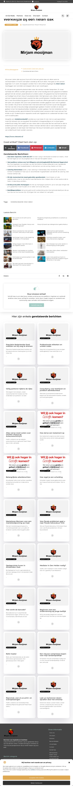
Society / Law (11, 29)
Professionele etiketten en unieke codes (51, 350)
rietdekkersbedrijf (21, 124)
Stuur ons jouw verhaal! (36, 298)
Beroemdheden (53, 746)
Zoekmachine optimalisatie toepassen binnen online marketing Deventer (57, 237)
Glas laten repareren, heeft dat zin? (19, 161)
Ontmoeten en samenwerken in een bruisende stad (24, 262)
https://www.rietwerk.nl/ (14, 141)
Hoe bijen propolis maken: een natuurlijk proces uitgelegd (55, 242)
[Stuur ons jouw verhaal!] (36, 292)
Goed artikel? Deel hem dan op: (33, 73)
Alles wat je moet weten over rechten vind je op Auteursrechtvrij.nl (18, 439)
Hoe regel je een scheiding (51, 482)
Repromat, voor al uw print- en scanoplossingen (19, 703)
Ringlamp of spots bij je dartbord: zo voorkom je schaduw (52, 223)
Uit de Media (53, 748)
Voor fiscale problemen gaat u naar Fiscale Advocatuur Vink (52, 526)
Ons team (36, 16)
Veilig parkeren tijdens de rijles (19, 393)
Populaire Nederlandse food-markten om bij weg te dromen (19, 350)
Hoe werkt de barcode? (16, 614)
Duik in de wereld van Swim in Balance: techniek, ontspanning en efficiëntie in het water (57, 263)
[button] (69, 762)
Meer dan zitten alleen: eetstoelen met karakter (56, 255)
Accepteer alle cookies (36, 777)
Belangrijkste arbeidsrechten (18, 482)
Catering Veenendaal (14, 174)
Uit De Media (10, 16)
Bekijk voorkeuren (36, 783)
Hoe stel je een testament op (52, 437)
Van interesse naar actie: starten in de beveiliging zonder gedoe (57, 249)
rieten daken (60, 88)
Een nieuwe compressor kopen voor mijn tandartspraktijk (53, 659)
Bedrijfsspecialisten (14, 195)
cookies (32, 769)
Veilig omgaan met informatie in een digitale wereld (23, 249)
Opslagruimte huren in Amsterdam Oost (15, 571)
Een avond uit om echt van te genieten (22, 223)
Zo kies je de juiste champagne (18, 189)
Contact (45, 16)
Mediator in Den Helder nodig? (53, 570)
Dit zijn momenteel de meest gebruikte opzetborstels (26, 182)
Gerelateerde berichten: (30, 76)
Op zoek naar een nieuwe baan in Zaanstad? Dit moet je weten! (23, 268)
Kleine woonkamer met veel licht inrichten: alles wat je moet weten (23, 236)
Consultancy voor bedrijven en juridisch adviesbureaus (53, 394)
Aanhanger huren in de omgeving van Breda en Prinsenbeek (23, 242)
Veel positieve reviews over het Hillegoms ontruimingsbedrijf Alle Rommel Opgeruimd (37, 167)
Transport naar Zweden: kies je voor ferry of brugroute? (23, 229)
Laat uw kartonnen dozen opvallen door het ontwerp (51, 703)
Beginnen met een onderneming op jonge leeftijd (53, 615)
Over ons (28, 16)
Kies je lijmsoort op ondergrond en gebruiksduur (52, 229)
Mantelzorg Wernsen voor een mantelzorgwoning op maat (18, 526)
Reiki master (11, 658)
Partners (20, 16)
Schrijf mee (52, 754)
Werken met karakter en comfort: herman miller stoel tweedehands (23, 255)
